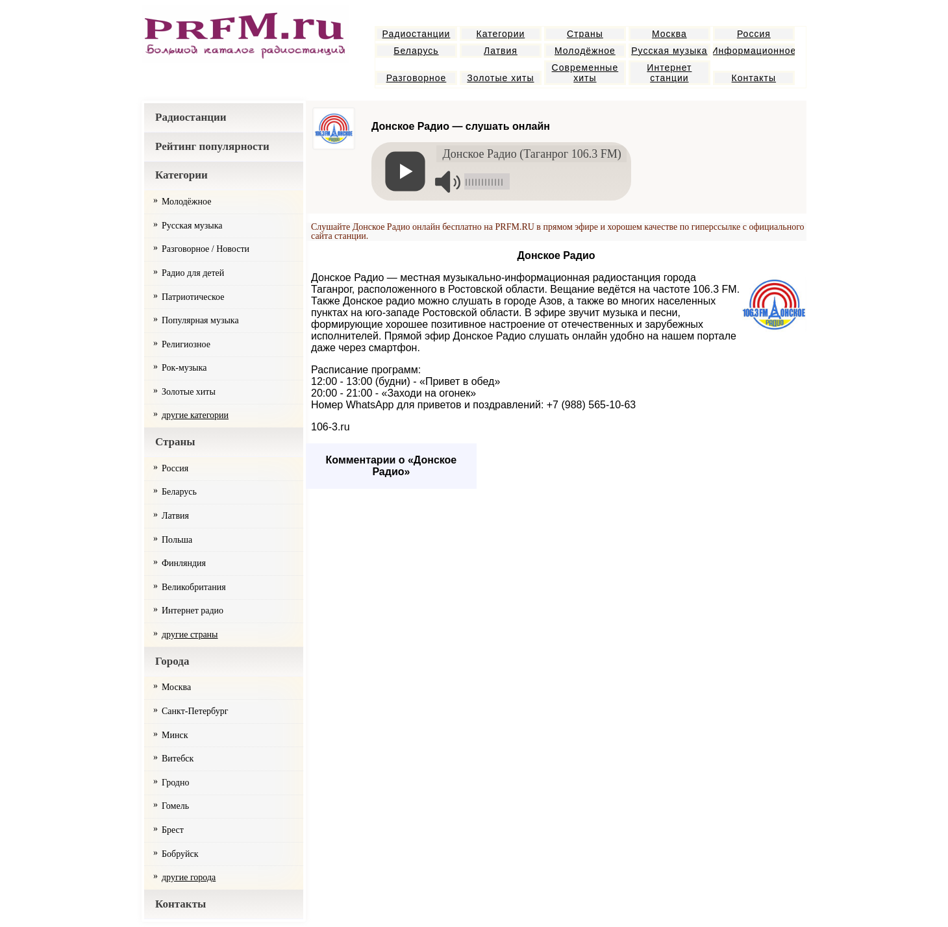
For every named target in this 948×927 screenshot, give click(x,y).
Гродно (175, 782)
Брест (173, 830)
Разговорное (416, 78)
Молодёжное (585, 50)
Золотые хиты (500, 78)
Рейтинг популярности (212, 146)
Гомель (175, 806)
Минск (175, 735)
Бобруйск (180, 854)
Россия (754, 34)
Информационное (754, 50)
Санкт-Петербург (195, 711)
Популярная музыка (200, 320)
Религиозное (186, 344)
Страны (585, 34)
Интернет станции (669, 72)
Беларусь (415, 50)
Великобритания (194, 587)
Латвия (501, 50)
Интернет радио (192, 610)
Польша (177, 540)
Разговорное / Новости (205, 249)
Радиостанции (416, 34)
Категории (501, 34)
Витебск (177, 758)
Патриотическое (193, 297)
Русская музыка (669, 50)
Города (172, 661)
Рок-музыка (184, 368)
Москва (669, 34)
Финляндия (184, 563)
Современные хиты (585, 72)
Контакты (754, 78)
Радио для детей (193, 273)
